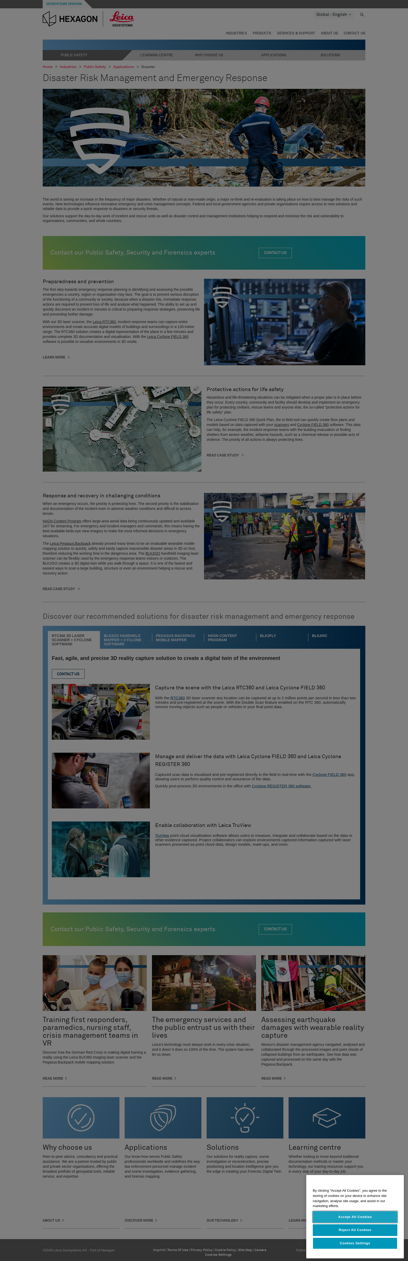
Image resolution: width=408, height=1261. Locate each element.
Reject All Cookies (355, 1230)
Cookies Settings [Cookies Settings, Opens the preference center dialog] (355, 1243)
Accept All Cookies (355, 1217)
